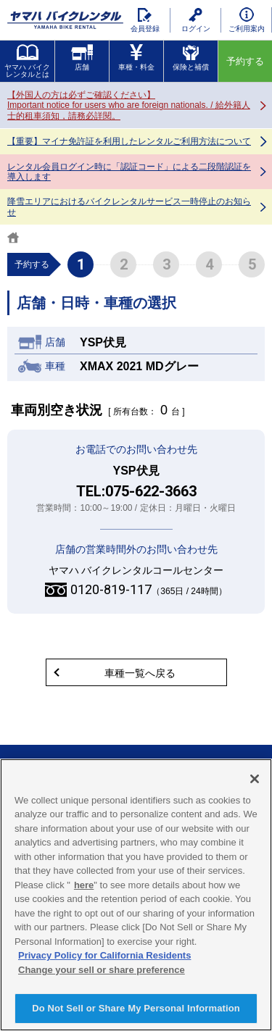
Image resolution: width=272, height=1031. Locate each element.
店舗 (82, 57)
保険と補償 (191, 57)
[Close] (255, 779)
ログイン (195, 20)
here (84, 885)
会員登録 (145, 20)
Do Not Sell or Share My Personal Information (136, 1008)
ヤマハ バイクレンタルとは (27, 61)
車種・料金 (136, 57)
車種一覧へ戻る (140, 673)
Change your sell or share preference (101, 969)
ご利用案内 (246, 20)
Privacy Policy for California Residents (104, 955)
